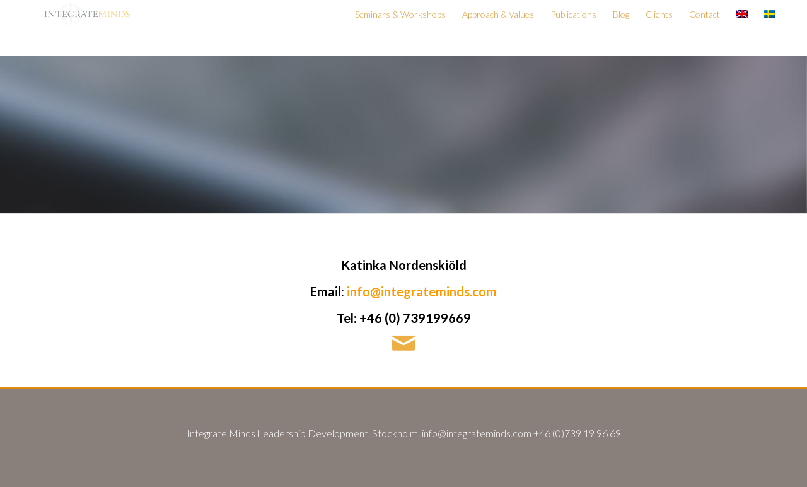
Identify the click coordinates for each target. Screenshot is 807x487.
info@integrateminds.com (422, 291)
